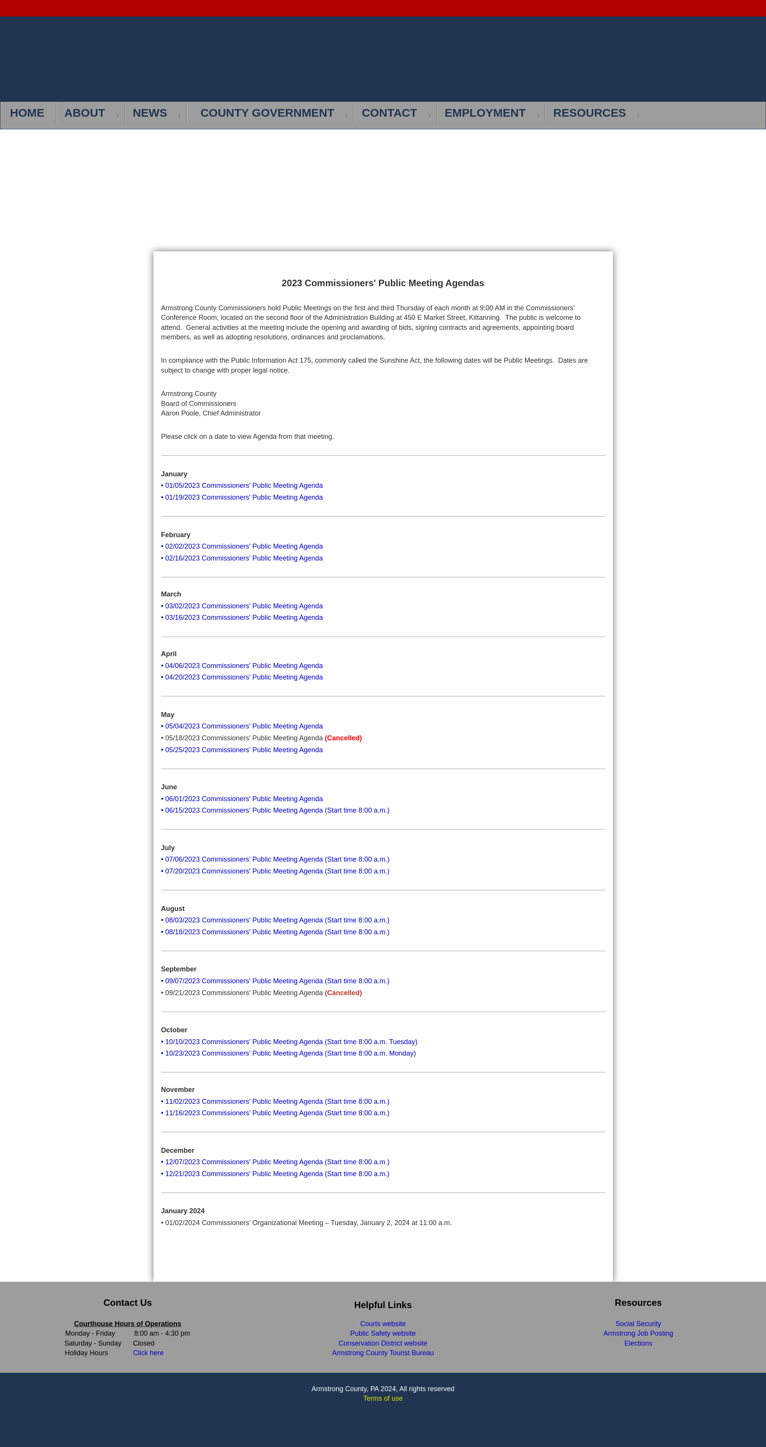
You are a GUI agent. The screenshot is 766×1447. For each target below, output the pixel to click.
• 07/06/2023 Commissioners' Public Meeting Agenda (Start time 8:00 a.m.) (275, 859)
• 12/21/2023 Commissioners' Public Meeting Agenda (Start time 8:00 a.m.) (275, 1174)
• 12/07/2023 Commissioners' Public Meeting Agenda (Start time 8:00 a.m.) (275, 1162)
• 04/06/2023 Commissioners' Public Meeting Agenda (242, 666)
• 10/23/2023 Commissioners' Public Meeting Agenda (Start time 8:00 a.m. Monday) (288, 1053)
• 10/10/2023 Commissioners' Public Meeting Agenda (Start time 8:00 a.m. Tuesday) (289, 1042)
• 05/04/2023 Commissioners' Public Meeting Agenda (242, 726)
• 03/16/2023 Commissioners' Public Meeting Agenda (242, 617)
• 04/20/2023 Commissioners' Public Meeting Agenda (242, 677)
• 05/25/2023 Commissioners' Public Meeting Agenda (242, 750)
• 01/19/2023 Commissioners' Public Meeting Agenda (242, 497)
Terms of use (383, 1398)
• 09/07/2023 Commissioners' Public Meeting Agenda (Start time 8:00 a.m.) (275, 981)
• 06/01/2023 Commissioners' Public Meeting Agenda (242, 799)
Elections (638, 1343)
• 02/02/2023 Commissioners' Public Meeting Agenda (242, 546)
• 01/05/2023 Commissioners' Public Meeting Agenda (242, 485)
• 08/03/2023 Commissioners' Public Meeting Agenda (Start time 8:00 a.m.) (275, 920)
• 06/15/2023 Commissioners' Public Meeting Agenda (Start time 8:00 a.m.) (275, 810)
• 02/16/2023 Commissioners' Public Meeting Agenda (242, 558)
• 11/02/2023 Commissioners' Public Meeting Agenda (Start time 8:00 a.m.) (275, 1101)
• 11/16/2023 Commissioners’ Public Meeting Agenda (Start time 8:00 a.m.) (275, 1113)
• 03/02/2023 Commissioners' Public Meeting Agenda (242, 606)
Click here (148, 1353)
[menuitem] (29, 113)
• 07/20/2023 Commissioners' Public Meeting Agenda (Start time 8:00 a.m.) (275, 871)
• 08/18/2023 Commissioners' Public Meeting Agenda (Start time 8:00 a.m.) (275, 932)
